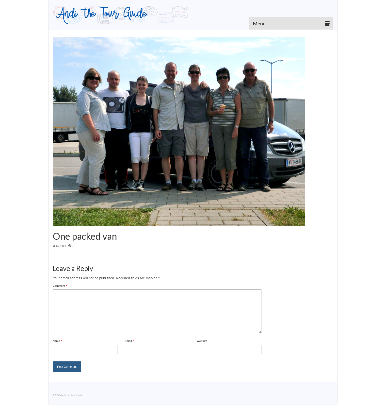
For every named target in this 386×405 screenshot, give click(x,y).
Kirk (62, 245)
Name (57, 340)
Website (202, 340)
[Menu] (291, 23)
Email (129, 340)
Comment (60, 285)
